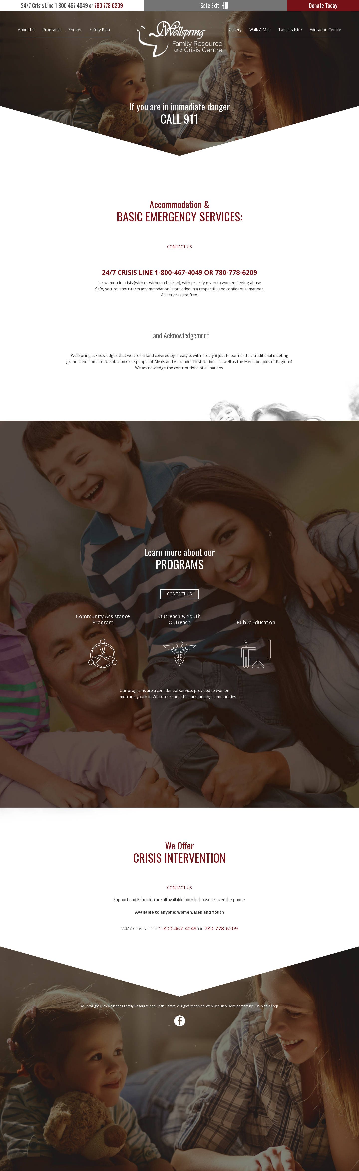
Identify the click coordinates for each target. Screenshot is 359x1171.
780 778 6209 (72, 5)
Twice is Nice (290, 29)
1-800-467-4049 (178, 272)
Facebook (179, 1020)
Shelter (75, 29)
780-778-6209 (236, 272)
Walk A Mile (259, 29)
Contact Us (179, 246)
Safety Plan (100, 29)
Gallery (235, 29)
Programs (51, 29)
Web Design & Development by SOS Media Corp (242, 1006)
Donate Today (323, 5)
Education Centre (325, 29)
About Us (26, 29)
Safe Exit (209, 5)
